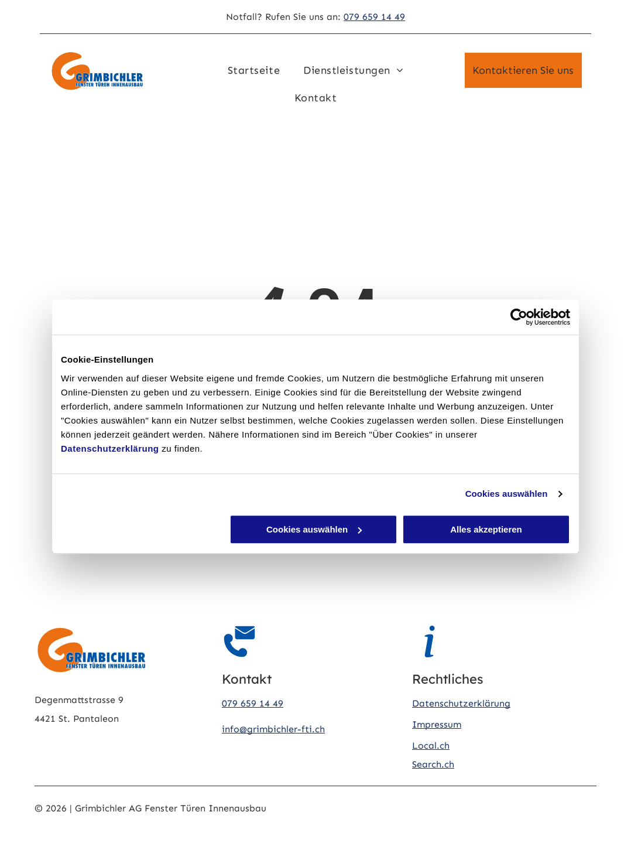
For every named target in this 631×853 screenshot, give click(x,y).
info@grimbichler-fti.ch (273, 729)
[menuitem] (254, 70)
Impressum (436, 724)
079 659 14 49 (374, 16)
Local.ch (431, 745)
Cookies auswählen (506, 494)
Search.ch (433, 764)
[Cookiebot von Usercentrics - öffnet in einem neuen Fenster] (519, 317)
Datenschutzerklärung (110, 448)
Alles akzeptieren (486, 529)
